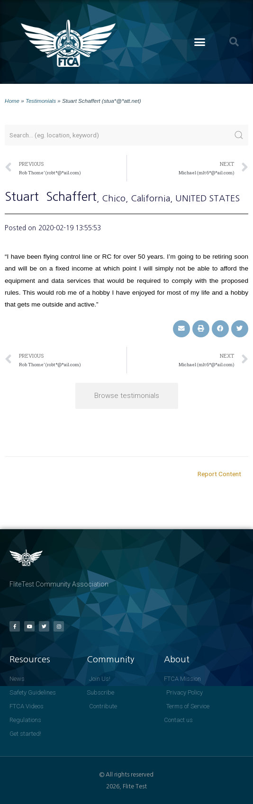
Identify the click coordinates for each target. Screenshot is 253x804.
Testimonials (41, 101)
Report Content (219, 474)
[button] (199, 42)
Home (12, 101)
